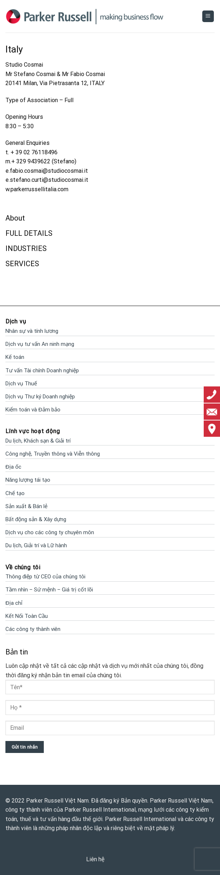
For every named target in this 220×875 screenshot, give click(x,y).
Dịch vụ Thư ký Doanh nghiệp (40, 396)
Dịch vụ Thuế (21, 383)
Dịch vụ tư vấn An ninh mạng (39, 344)
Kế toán (14, 357)
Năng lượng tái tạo (27, 480)
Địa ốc (13, 467)
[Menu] (208, 16)
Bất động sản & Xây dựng (35, 519)
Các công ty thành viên (32, 629)
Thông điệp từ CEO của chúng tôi (45, 576)
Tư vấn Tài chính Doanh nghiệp (42, 370)
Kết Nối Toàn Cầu (26, 616)
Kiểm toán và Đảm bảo (32, 409)
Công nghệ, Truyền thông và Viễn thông (52, 454)
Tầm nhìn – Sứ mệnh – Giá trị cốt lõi (49, 589)
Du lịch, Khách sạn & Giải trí (38, 440)
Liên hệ (95, 859)
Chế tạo (15, 493)
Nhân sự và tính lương (31, 331)
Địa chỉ (13, 603)
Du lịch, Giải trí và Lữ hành (36, 545)
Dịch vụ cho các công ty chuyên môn (49, 532)
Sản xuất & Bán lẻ (26, 506)
